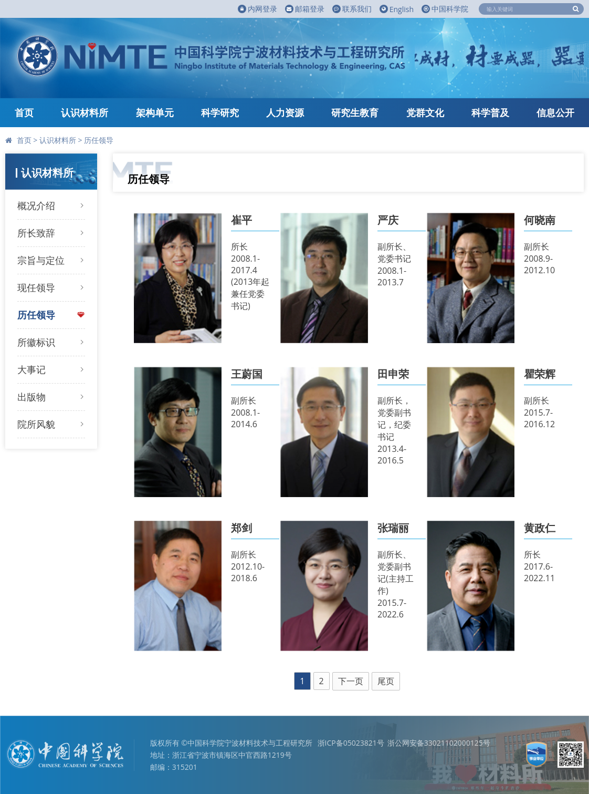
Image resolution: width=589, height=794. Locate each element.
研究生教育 (354, 112)
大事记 (31, 369)
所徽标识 (36, 342)
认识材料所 (84, 112)
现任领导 (36, 287)
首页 (24, 112)
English (397, 9)
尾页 (385, 681)
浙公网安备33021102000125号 (438, 743)
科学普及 (490, 112)
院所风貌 (36, 424)
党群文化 (425, 112)
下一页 (350, 681)
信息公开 (555, 112)
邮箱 (304, 9)
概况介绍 (36, 205)
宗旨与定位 (41, 260)
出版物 (31, 396)
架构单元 (155, 112)
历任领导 (98, 140)
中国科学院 (445, 9)
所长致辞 (36, 232)
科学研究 (220, 112)
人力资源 (285, 112)
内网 (257, 9)
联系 (352, 9)
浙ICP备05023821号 (351, 743)
